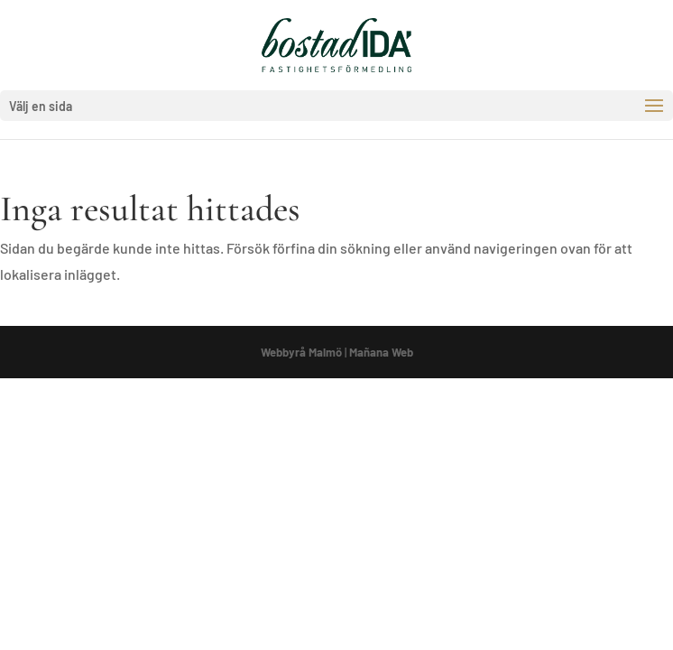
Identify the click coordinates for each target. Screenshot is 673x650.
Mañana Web (381, 352)
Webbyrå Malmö (301, 352)
